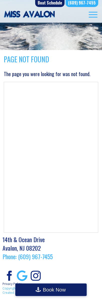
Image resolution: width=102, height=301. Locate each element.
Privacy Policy (12, 284)
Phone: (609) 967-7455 (28, 256)
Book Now (54, 289)
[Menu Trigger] (93, 14)
